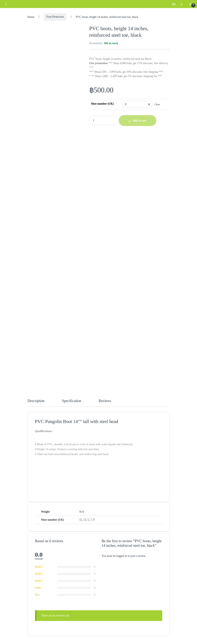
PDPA (35, 562)
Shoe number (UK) (102, 103)
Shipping (37, 537)
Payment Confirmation (44, 531)
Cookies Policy (40, 556)
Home (31, 16)
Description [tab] (36, 168)
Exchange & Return (43, 543)
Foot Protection (55, 16)
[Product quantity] (103, 120)
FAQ (34, 550)
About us (37, 585)
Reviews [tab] (105, 168)
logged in (121, 323)
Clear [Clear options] (157, 104)
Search (174, 4)
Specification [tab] (71, 168)
